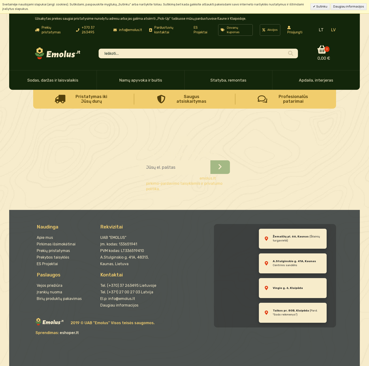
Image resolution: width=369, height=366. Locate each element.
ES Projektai (200, 30)
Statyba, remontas (228, 80)
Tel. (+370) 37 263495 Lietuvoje (128, 285)
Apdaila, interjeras (316, 80)
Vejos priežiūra (49, 285)
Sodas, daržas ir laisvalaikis (52, 80)
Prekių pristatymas (53, 250)
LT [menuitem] (321, 29)
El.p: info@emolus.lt (117, 298)
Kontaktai (111, 275)
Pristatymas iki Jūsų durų (91, 99)
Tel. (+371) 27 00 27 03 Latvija (126, 292)
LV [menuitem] (333, 29)
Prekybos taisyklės (53, 257)
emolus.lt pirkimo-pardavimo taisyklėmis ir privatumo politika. (184, 183)
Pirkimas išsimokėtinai (56, 244)
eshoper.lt (69, 333)
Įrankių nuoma (49, 292)
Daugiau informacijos (348, 6)
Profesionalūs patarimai (293, 99)
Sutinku (321, 6)
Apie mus (45, 237)
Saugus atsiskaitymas (191, 99)
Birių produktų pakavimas (59, 298)
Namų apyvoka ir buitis (140, 80)
